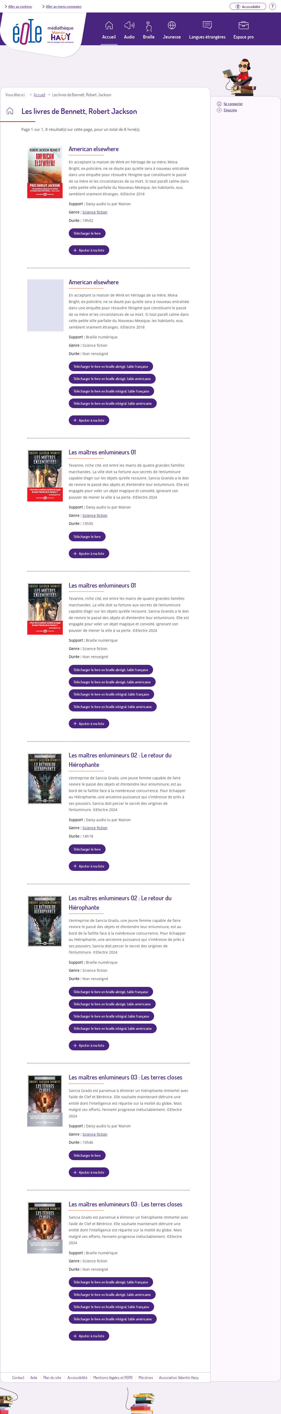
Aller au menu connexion (63, 6)
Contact (18, 1377)
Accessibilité (77, 1377)
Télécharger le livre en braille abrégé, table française (110, 366)
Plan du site (52, 1377)
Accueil (39, 94)
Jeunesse (172, 37)
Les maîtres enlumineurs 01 (102, 452)
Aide (33, 1377)
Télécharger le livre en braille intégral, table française (111, 391)
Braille (149, 37)
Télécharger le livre (87, 233)
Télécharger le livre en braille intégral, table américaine (112, 403)
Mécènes (146, 1377)
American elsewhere (94, 149)
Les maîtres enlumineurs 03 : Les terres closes (125, 1077)
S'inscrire (230, 110)
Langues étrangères (207, 37)
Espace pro (244, 37)
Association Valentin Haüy (178, 1377)
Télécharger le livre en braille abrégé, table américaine (112, 378)
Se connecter (233, 103)
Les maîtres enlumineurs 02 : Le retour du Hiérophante (120, 759)
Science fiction (95, 212)
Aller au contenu (20, 6)
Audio (129, 37)
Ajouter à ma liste (91, 250)
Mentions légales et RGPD (113, 1377)
